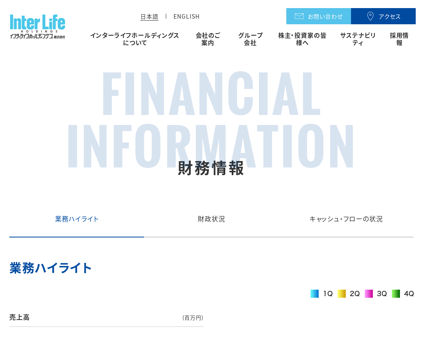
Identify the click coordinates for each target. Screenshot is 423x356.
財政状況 (211, 218)
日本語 (149, 16)
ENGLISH (186, 16)
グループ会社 (250, 39)
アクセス (390, 16)
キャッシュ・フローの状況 (346, 218)
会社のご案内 (208, 39)
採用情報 (399, 39)
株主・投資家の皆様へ (302, 39)
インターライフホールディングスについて (135, 39)
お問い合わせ (325, 16)
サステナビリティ (358, 39)
